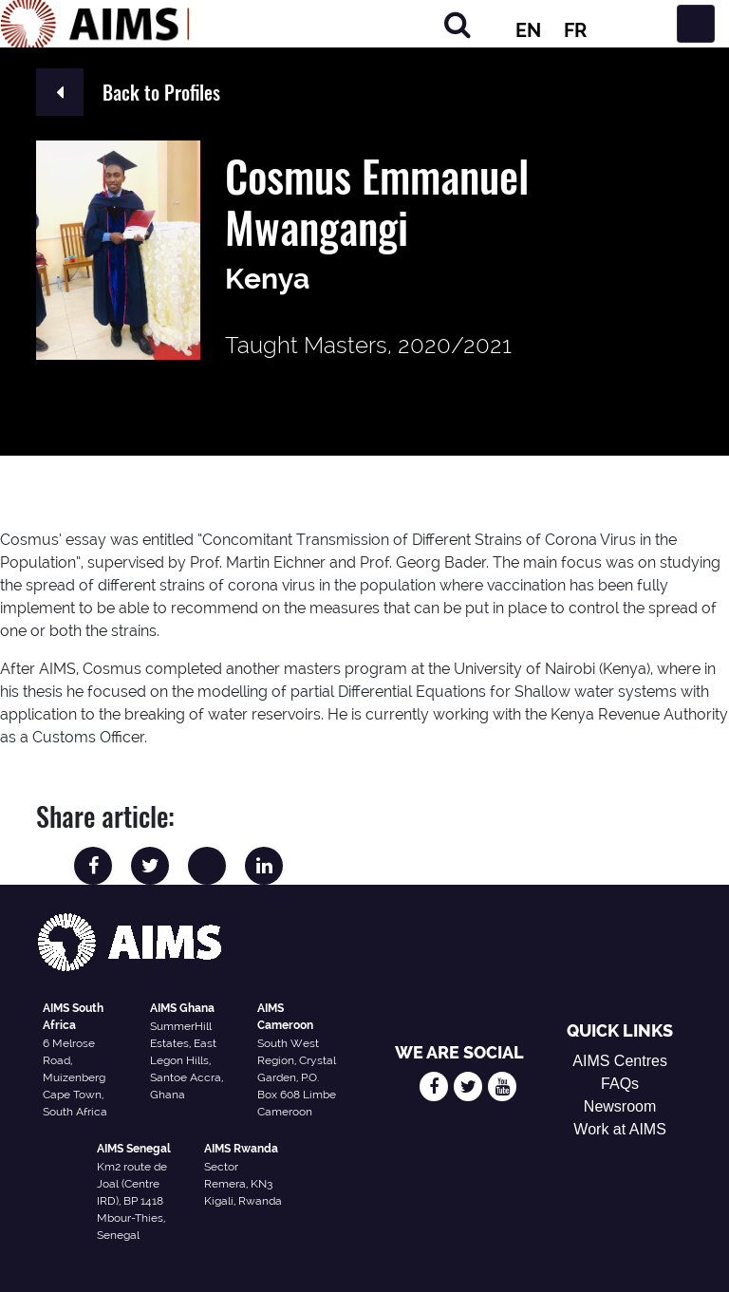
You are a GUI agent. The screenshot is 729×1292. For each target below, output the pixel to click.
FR (575, 30)
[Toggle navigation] (696, 24)
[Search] (457, 24)
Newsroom (620, 1106)
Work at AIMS (619, 1129)
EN (528, 30)
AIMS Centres (619, 1061)
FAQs (620, 1084)
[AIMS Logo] (95, 23)
